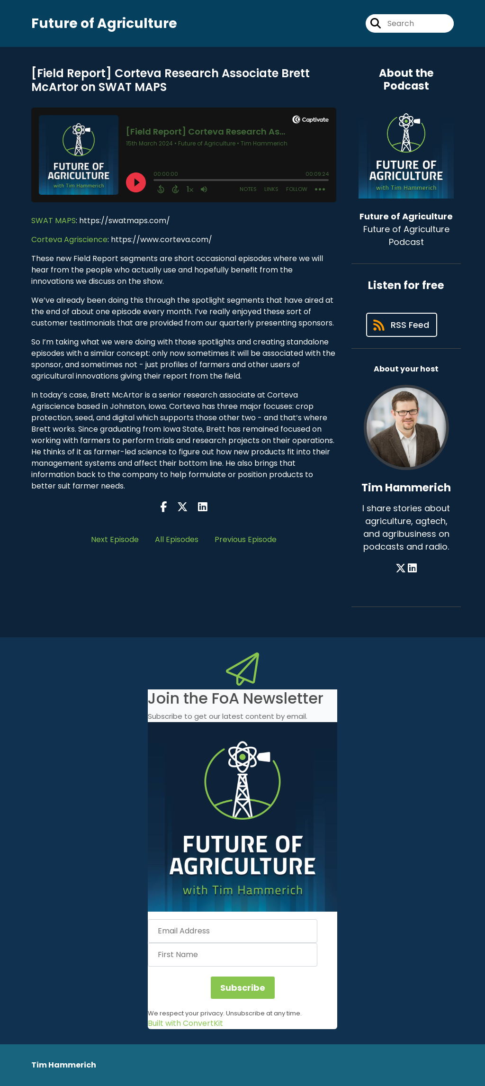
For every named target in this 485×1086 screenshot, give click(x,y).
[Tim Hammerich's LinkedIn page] (412, 568)
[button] (242, 817)
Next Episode (115, 539)
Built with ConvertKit (185, 1023)
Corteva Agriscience (69, 239)
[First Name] (232, 955)
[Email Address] (232, 931)
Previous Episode (246, 539)
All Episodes (176, 539)
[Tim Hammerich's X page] (400, 568)
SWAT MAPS (53, 220)
